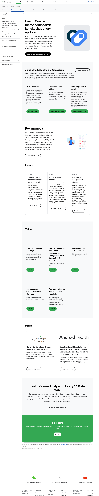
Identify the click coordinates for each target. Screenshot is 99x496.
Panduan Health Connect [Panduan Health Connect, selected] (17, 9)
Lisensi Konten (63, 444)
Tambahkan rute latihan (58, 111)
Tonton (30, 270)
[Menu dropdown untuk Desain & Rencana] (38, 2)
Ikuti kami (57, 422)
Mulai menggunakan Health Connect (38, 54)
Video (28, 229)
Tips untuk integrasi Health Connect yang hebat (57, 291)
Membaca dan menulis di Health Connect (33, 291)
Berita (28, 325)
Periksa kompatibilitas (57, 208)
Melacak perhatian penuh (80, 111)
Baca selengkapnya (34, 369)
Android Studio (92, 1)
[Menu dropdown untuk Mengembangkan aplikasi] (58, 2)
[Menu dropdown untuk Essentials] (23, 2)
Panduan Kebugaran (34, 9)
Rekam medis (34, 128)
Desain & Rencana (31, 1)
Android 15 (63, 493)
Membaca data (78, 211)
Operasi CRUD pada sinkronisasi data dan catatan (35, 179)
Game (36, 493)
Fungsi (29, 165)
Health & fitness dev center (11, 6)
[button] (10, 34)
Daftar (57, 434)
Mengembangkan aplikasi (49, 1)
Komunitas (54, 9)
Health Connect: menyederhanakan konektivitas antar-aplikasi (38, 26)
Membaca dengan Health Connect (78, 179)
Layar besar (50, 494)
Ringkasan (4, 9)
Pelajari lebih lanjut (33, 155)
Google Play (65, 1)
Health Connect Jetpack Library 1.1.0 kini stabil (57, 388)
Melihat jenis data (82, 70)
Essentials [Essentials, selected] (18, 1)
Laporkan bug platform (91, 493)
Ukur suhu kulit (32, 86)
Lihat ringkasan (34, 205)
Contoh (45, 9)
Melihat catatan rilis (57, 407)
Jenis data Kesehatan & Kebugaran (44, 69)
